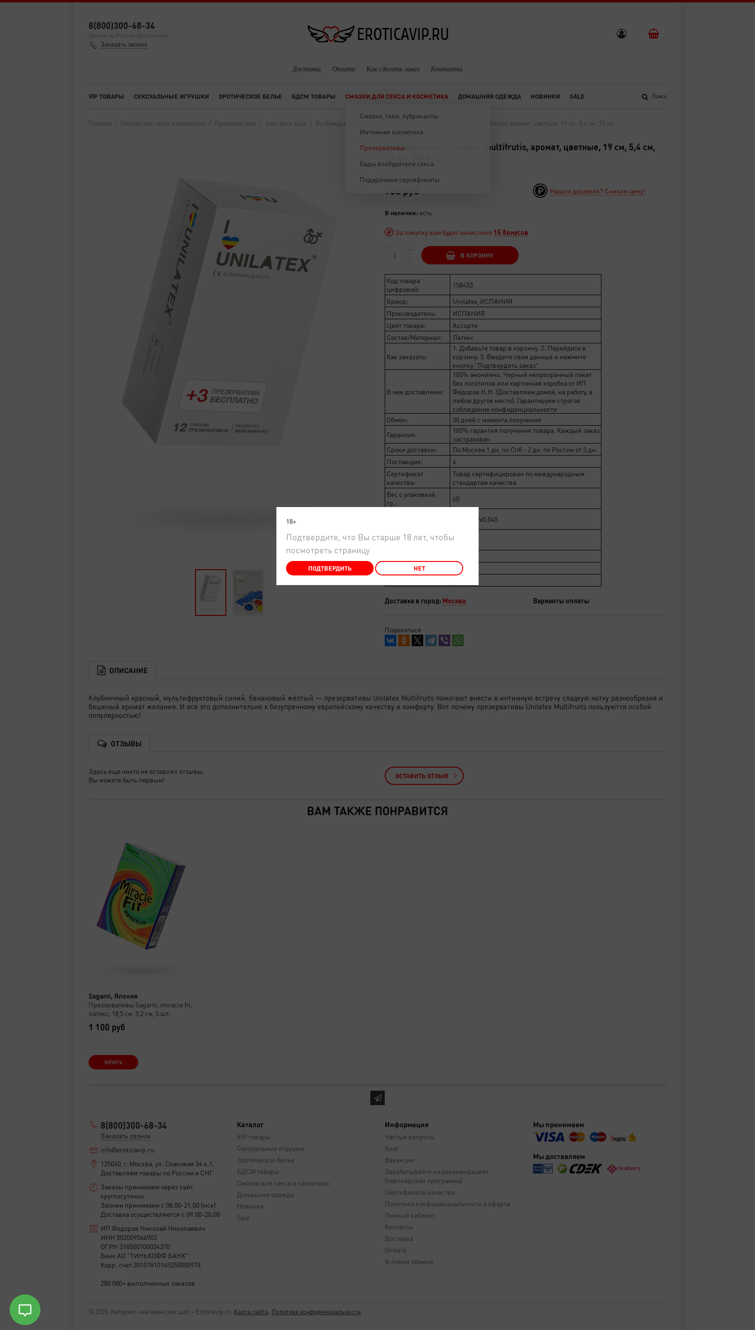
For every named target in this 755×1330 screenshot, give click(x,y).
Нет (419, 568)
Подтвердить (329, 568)
